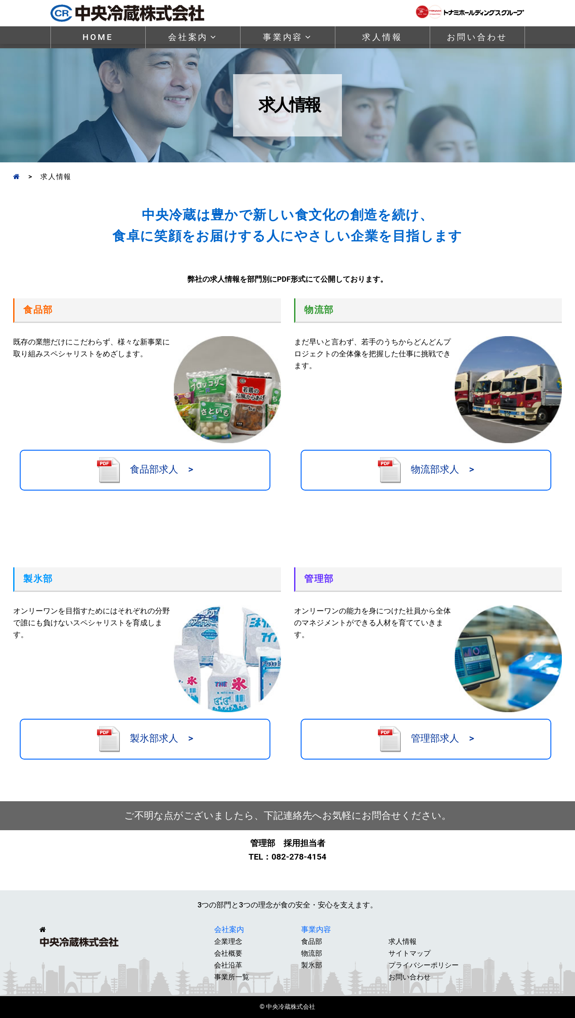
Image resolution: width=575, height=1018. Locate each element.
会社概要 (228, 953)
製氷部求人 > (145, 739)
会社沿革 (228, 965)
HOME (98, 37)
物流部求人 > (426, 470)
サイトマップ (409, 953)
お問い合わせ (477, 37)
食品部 (311, 941)
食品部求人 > (145, 470)
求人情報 (382, 37)
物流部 (311, 953)
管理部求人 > (426, 739)
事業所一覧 (231, 977)
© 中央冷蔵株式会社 (288, 1007)
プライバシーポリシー (423, 965)
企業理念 (228, 941)
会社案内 (192, 37)
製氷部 (311, 965)
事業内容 (287, 37)
